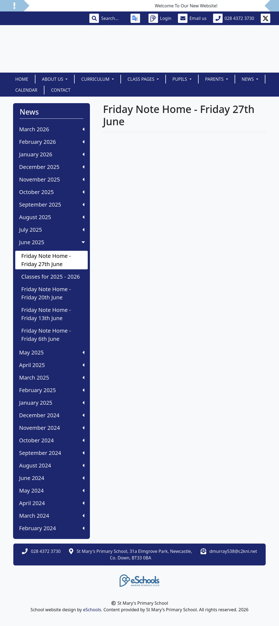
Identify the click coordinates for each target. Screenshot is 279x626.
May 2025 (51, 352)
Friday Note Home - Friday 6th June (46, 334)
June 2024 (51, 478)
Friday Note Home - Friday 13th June (46, 314)
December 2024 (51, 415)
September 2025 (51, 204)
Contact (60, 90)
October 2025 (51, 192)
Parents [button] (215, 79)
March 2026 (51, 129)
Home (21, 79)
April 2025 (51, 365)
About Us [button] (53, 79)
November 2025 (51, 179)
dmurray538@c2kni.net (233, 551)
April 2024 (51, 503)
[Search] (112, 18)
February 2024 (51, 528)
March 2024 (51, 515)
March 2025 (51, 377)
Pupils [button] (180, 79)
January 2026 (51, 154)
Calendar (26, 90)
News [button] (248, 79)
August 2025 (51, 217)
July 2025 (51, 229)
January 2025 (51, 402)
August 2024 (51, 465)
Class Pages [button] (142, 79)
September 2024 (51, 453)
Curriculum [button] (96, 79)
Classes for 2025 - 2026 (50, 276)
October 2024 (51, 440)
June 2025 (52, 242)
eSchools (92, 610)
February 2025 (51, 390)
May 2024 (51, 490)
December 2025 (51, 167)
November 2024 (51, 427)
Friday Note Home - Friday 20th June (46, 293)
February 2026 (51, 141)
